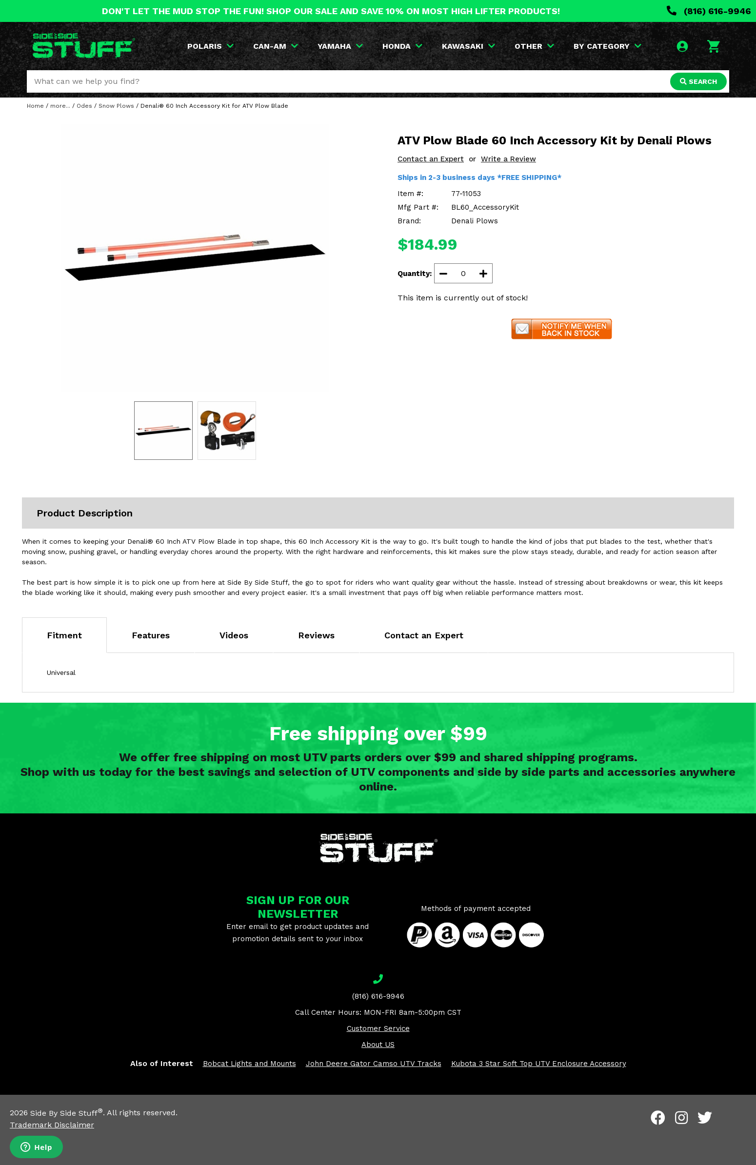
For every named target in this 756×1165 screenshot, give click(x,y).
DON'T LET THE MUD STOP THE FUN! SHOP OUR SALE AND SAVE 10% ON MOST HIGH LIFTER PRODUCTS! (331, 11)
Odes (84, 105)
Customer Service (378, 1028)
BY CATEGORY (607, 46)
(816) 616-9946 (709, 11)
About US (378, 1044)
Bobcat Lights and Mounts (249, 1063)
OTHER (534, 46)
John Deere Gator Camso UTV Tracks (373, 1063)
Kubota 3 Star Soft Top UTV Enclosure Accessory (538, 1063)
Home (35, 105)
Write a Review (508, 159)
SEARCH (698, 81)
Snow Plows (116, 105)
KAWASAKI (468, 46)
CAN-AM (275, 46)
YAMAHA (340, 46)
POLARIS (210, 46)
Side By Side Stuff (66, 1113)
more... (60, 105)
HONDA (402, 46)
